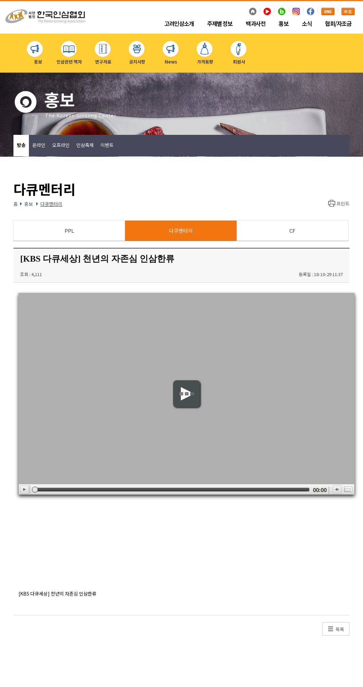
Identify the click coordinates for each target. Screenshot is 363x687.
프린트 (343, 203)
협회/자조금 (338, 24)
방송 (21, 145)
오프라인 (61, 145)
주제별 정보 (219, 24)
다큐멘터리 (51, 203)
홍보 (283, 24)
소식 (307, 24)
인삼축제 (85, 145)
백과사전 (255, 24)
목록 (339, 629)
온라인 (38, 145)
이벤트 (107, 145)
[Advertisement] (169, 542)
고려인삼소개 (179, 24)
